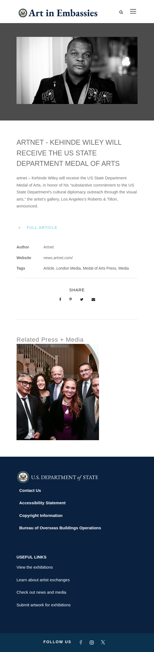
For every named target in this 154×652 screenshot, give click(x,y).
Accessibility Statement (42, 502)
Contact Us (30, 490)
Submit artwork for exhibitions (43, 604)
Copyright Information (41, 515)
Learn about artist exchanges (43, 579)
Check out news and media (41, 592)
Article (48, 268)
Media (123, 268)
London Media (68, 268)
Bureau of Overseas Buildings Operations (60, 527)
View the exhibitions (34, 567)
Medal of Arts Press (99, 268)
